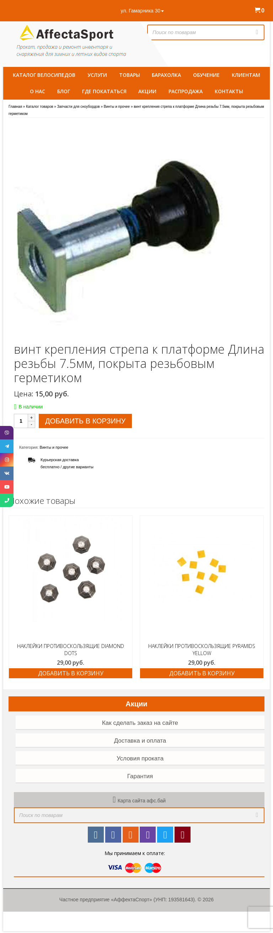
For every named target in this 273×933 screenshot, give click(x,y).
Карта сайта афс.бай (142, 800)
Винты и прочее (54, 447)
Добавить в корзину (85, 421)
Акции (136, 704)
